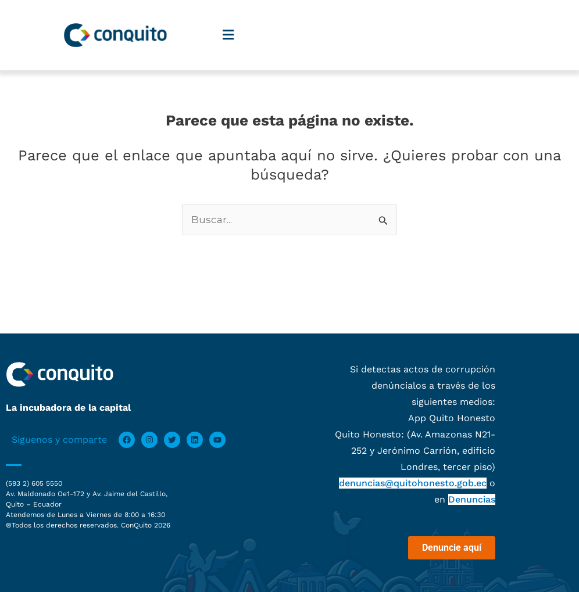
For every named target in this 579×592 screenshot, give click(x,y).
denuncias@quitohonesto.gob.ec (413, 483)
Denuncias (471, 499)
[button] (228, 35)
